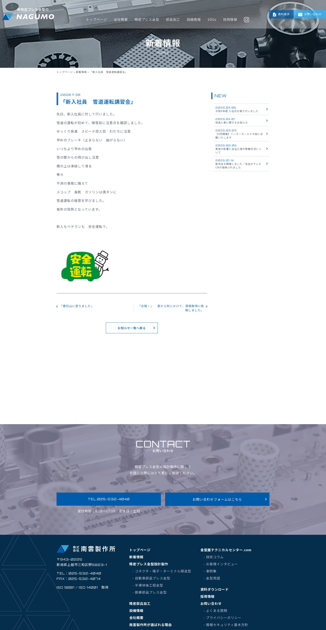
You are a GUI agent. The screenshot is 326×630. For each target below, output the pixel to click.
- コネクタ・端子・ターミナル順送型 (161, 572)
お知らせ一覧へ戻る (132, 331)
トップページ (98, 7)
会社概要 (123, 7)
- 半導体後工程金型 (147, 586)
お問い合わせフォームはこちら (217, 500)
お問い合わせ (308, 7)
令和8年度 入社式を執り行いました (236, 109)
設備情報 (196, 7)
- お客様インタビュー (221, 565)
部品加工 (175, 7)
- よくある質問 (215, 611)
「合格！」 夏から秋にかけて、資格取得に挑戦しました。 (172, 309)
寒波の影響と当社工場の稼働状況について (238, 149)
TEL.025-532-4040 (109, 500)
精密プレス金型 (149, 7)
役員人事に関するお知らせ (231, 120)
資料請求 (273, 7)
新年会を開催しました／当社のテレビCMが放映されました (238, 164)
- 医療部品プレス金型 (149, 593)
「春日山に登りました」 (79, 306)
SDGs (214, 7)
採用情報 (232, 7)
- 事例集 (210, 572)
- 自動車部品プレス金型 (151, 579)
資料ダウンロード (214, 590)
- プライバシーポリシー (222, 618)
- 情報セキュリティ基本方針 (226, 626)
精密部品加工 (140, 604)
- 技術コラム (214, 558)
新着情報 (81, 72)
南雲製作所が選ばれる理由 (150, 626)
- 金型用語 (212, 579)
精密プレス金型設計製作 (148, 565)
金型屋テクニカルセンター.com (226, 551)
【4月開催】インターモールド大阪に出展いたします (239, 134)
